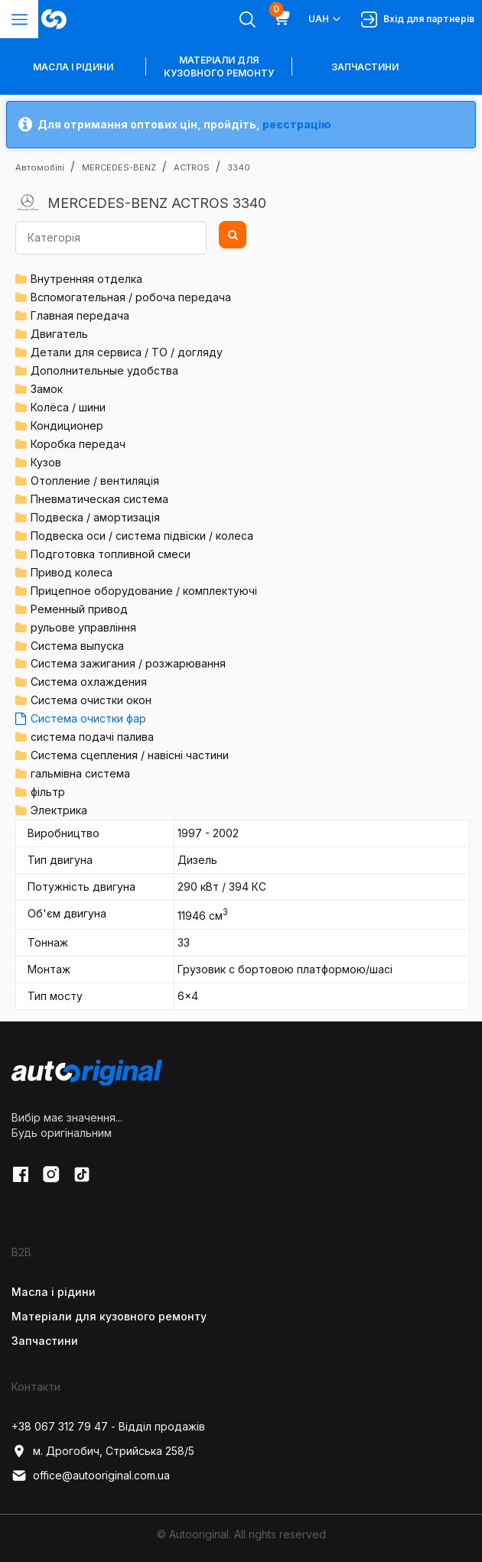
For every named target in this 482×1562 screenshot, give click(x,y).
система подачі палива (92, 736)
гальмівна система (80, 773)
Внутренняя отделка (86, 278)
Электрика (59, 810)
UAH (325, 19)
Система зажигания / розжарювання (128, 663)
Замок (47, 388)
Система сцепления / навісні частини (130, 755)
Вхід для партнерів (417, 19)
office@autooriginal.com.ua (90, 1475)
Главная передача (80, 315)
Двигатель (59, 333)
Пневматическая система (99, 498)
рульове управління (83, 627)
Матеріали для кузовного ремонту (219, 66)
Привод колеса (71, 572)
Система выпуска (77, 645)
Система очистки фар (88, 718)
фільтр (48, 791)
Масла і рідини (53, 1291)
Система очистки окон (91, 699)
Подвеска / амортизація (95, 517)
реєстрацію (296, 124)
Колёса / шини (68, 407)
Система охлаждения (89, 681)
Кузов (46, 462)
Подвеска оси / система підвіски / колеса (142, 535)
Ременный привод (79, 608)
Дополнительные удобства (104, 370)
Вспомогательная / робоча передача (131, 297)
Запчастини (365, 67)
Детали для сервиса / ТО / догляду (127, 352)
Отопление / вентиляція (95, 480)
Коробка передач (78, 443)
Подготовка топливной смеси (111, 553)
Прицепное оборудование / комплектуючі (144, 590)
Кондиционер (67, 425)
